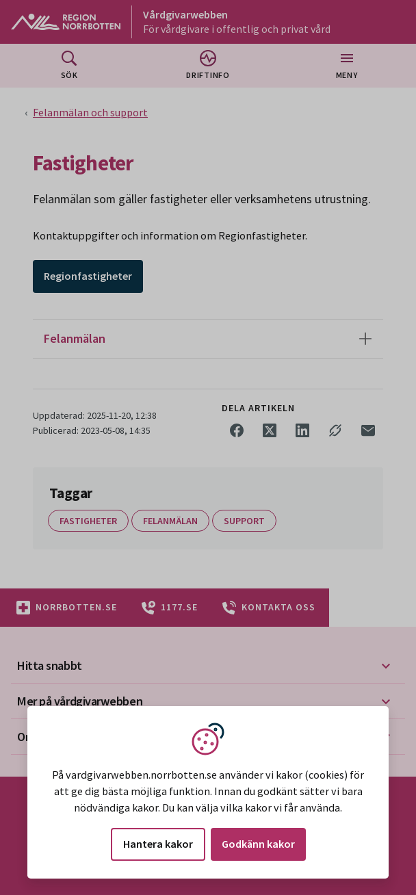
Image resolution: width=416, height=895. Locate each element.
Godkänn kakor (258, 844)
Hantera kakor (158, 844)
